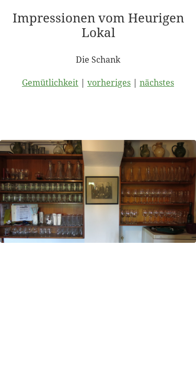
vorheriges (109, 82)
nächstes (157, 82)
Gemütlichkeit (50, 82)
